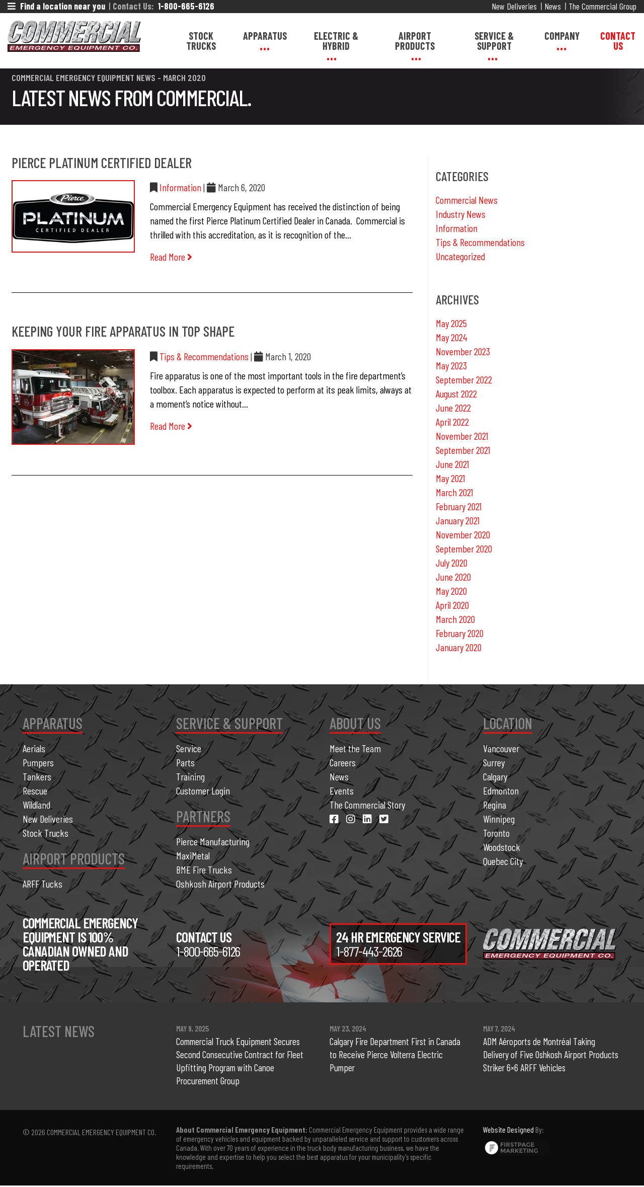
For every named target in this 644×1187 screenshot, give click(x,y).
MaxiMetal (193, 855)
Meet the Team (355, 748)
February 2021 (458, 506)
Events (342, 790)
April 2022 (452, 422)
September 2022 (464, 379)
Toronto (496, 833)
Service (188, 748)
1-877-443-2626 (369, 951)
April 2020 (452, 605)
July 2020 (451, 563)
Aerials (34, 748)
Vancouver (501, 748)
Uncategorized (460, 256)
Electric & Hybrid (336, 41)
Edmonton (501, 790)
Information (180, 187)
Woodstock (501, 847)
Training (190, 776)
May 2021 (450, 478)
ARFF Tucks (42, 884)
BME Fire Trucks (204, 869)
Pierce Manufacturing (213, 841)
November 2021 (462, 436)
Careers (343, 762)
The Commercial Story (367, 805)
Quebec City (503, 861)
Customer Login (203, 790)
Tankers (37, 776)
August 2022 (456, 393)
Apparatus (265, 36)
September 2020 (464, 548)
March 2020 (455, 619)
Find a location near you (56, 6)
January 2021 (457, 520)
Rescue (35, 790)
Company (562, 36)
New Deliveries (514, 6)
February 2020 (460, 633)
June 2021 (452, 464)
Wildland (36, 805)
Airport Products (415, 41)
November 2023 (463, 351)
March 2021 (454, 492)
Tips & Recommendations (204, 356)
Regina (494, 805)
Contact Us (617, 41)
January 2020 (458, 647)
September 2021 (463, 450)
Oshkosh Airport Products (220, 884)
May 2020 (451, 591)
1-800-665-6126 (186, 6)
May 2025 (451, 323)
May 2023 (451, 365)
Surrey (494, 762)
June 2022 (453, 408)
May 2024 (451, 337)
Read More (171, 257)
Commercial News (467, 200)
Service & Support (494, 41)
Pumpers (38, 762)
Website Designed (508, 1131)
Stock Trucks (201, 41)
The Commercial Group (602, 6)
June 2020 (453, 577)
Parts (185, 762)
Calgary (495, 776)
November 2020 (463, 534)
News (552, 6)
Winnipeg (499, 819)
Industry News (461, 214)
